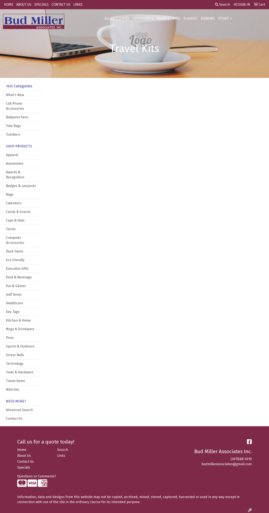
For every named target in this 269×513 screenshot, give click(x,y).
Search (222, 5)
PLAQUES (190, 18)
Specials (23, 467)
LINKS (78, 5)
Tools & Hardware (19, 372)
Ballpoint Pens (17, 117)
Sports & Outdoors (20, 346)
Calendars (14, 203)
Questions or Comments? (36, 476)
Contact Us (14, 419)
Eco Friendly (15, 260)
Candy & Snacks (18, 212)
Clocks (11, 229)
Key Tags (13, 312)
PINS (176, 18)
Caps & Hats (15, 220)
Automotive (14, 164)
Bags (9, 194)
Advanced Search (19, 410)
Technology (15, 364)
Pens (10, 338)
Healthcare (14, 303)
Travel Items (15, 381)
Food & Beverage (19, 277)
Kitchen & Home (18, 320)
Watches (12, 389)
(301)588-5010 (241, 459)
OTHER (223, 18)
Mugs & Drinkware (20, 329)
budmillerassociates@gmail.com (227, 464)
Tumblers (13, 134)
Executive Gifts (17, 269)
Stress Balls (15, 355)
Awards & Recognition (15, 174)
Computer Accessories (15, 240)
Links (61, 456)
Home (21, 450)
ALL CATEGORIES (116, 18)
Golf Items (14, 295)
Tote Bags (13, 126)
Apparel (12, 155)
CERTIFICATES (143, 18)
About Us (24, 456)
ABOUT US (23, 5)
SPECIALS (41, 5)
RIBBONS (208, 18)
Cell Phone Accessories (15, 106)
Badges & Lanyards (21, 186)
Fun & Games (16, 286)
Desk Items (14, 251)
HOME (8, 5)
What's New (15, 95)
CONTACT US (60, 5)
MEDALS (163, 18)
